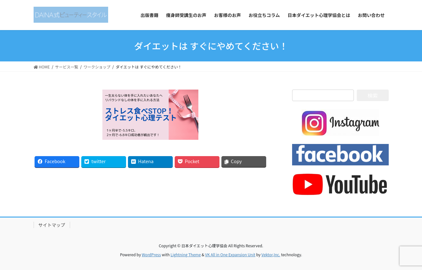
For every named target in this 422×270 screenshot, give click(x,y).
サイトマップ (51, 225)
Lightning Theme (186, 254)
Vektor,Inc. (270, 254)
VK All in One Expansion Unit (230, 254)
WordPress (151, 254)
